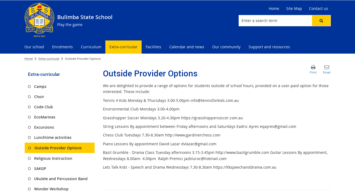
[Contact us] (318, 8)
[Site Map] (294, 8)
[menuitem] (34, 47)
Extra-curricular (48, 59)
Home (28, 59)
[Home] (274, 8)
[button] (321, 20)
